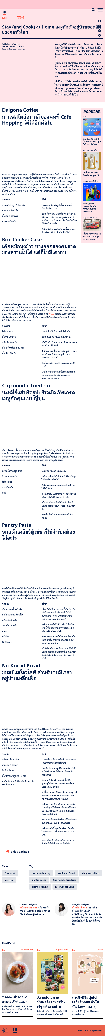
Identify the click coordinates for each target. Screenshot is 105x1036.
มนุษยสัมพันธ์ (62, 949)
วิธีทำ (21, 17)
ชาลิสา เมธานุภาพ (28, 907)
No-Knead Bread (66, 873)
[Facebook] (10, 873)
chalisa (21, 46)
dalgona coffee (90, 873)
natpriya (21, 48)
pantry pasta (39, 879)
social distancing (41, 873)
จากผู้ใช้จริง (92, 217)
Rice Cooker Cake (64, 886)
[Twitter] (9, 880)
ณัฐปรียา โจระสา (80, 907)
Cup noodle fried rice (64, 879)
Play (84, 116)
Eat (4, 17)
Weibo (52, 314)
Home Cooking (40, 886)
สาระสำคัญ (92, 150)
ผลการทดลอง (27, 949)
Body (85, 181)
